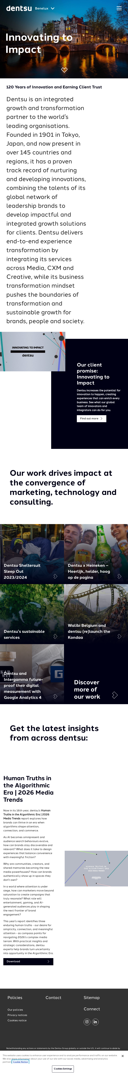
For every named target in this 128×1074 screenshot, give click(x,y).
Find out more (91, 418)
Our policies (15, 1010)
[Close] (122, 1057)
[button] (64, 70)
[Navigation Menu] (119, 8)
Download (28, 961)
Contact (54, 998)
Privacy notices (17, 1015)
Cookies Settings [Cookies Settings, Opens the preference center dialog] (63, 1070)
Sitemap (92, 998)
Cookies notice (17, 1020)
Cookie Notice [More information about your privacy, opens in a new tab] (20, 1063)
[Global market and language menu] (44, 9)
